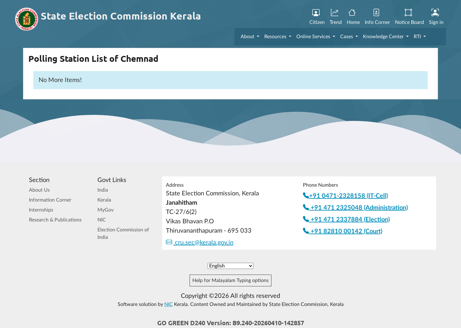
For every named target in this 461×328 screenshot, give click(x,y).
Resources (276, 36)
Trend (336, 17)
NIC (101, 219)
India (102, 190)
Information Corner (50, 200)
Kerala (104, 200)
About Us (39, 190)
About (248, 36)
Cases (347, 36)
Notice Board (409, 17)
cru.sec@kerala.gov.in (199, 242)
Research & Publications (55, 219)
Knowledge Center (384, 36)
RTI (418, 36)
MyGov (105, 209)
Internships (41, 209)
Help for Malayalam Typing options (230, 280)
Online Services (314, 36)
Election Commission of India (123, 233)
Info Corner (377, 17)
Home (353, 17)
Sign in (436, 17)
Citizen (317, 17)
